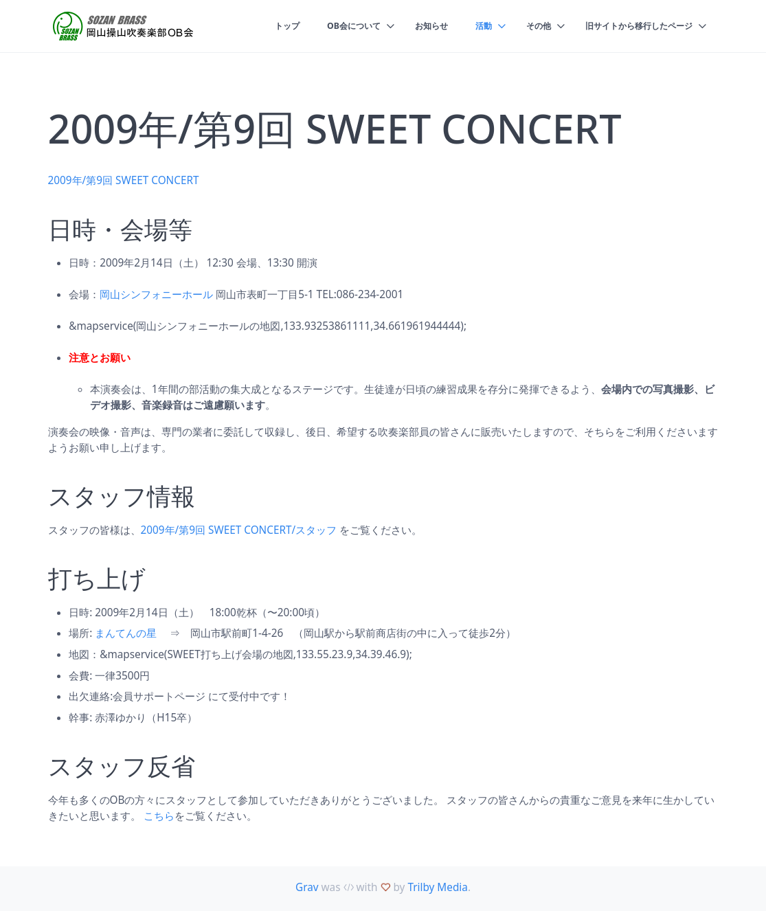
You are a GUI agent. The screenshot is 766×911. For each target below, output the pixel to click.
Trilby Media (437, 887)
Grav (307, 887)
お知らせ (418, 26)
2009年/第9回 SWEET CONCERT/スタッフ (239, 530)
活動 (472, 26)
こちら (159, 815)
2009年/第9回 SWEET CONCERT (123, 180)
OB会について (336, 26)
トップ (266, 26)
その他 (528, 26)
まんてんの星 (126, 633)
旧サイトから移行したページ (634, 26)
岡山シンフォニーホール (156, 294)
